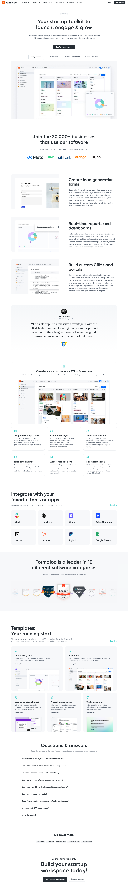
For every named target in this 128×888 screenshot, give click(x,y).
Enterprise (70, 2)
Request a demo (77, 879)
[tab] (36, 57)
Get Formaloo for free (64, 47)
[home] (9, 2)
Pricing (79, 2)
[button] (25, 2)
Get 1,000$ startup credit (55, 879)
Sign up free (119, 2)
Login (109, 2)
